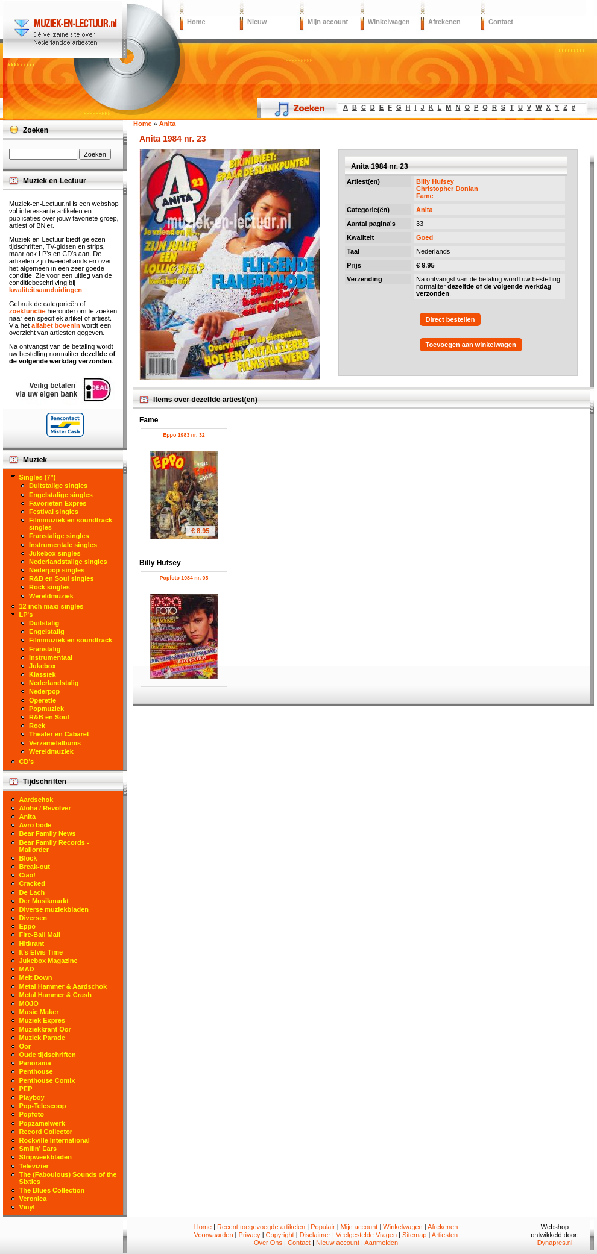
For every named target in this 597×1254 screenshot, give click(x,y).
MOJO (29, 1003)
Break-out (34, 866)
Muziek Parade (42, 1037)
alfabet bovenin (55, 325)
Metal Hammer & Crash (55, 994)
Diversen (33, 917)
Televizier (34, 1166)
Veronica (33, 1198)
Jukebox (42, 665)
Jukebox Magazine (48, 960)
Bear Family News (47, 833)
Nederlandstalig (54, 682)
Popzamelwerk (42, 1123)
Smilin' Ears (38, 1148)
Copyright (280, 1234)
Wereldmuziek (51, 596)
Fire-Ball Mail (39, 934)
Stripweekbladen (45, 1157)
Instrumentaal (50, 657)
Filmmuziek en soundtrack (70, 640)
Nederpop (44, 691)
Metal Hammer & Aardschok (63, 986)
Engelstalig (47, 631)
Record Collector (46, 1131)
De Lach (32, 892)
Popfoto (32, 1114)
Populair (323, 1226)
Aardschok (36, 799)
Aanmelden (381, 1242)
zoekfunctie (27, 311)
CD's (26, 761)
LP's (26, 614)
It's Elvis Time (41, 952)
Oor (25, 1046)
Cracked (32, 883)
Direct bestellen (450, 319)
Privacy (250, 1234)
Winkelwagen (389, 21)
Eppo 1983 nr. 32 (183, 435)
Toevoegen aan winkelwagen (471, 344)
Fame (425, 195)
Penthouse (36, 1071)
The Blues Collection (52, 1190)
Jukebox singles (55, 553)
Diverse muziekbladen (54, 909)
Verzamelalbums (55, 743)
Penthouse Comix (47, 1080)
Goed (424, 237)
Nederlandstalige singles (68, 561)
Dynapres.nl (555, 1242)
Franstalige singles (59, 535)
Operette (42, 700)
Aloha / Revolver (45, 808)
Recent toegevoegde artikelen (261, 1226)
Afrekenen (444, 21)
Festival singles (53, 511)
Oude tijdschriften (47, 1054)
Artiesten (445, 1234)
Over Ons (268, 1242)
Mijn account (328, 21)
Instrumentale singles (63, 544)
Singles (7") (37, 477)
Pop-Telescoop (42, 1105)
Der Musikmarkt (44, 900)
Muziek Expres (42, 1020)
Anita (424, 209)
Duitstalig (44, 623)
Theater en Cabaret (59, 734)
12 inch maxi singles (51, 606)
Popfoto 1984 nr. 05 (184, 578)
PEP (26, 1089)
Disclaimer (315, 1234)
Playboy (32, 1097)
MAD (26, 969)
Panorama (35, 1063)
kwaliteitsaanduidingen (45, 289)
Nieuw (257, 21)
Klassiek (42, 674)
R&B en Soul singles (61, 578)
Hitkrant (32, 943)
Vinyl (27, 1207)
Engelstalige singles (61, 494)
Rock (37, 725)
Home (196, 21)
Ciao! (27, 875)
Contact (500, 21)
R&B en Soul (49, 717)
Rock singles (49, 587)
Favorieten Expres (57, 503)
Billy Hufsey (435, 181)
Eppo (27, 926)
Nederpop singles (56, 570)
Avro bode (35, 825)
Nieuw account (337, 1242)
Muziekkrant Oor (45, 1029)
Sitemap (414, 1234)
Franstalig (45, 649)
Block (28, 858)
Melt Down (35, 977)
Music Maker (39, 1011)
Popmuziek (46, 708)
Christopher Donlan (447, 188)
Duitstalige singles (58, 485)
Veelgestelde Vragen (366, 1234)
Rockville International (54, 1140)
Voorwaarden (213, 1234)
